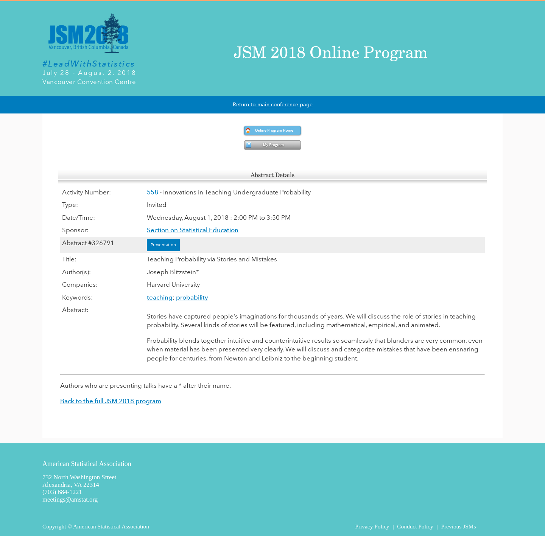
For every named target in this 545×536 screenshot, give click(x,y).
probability (192, 297)
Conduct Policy (415, 526)
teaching (160, 297)
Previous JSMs (458, 526)
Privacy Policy (372, 526)
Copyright (54, 526)
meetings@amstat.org (70, 499)
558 (153, 192)
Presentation (163, 244)
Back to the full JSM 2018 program (110, 401)
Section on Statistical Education (192, 230)
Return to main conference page (273, 104)
